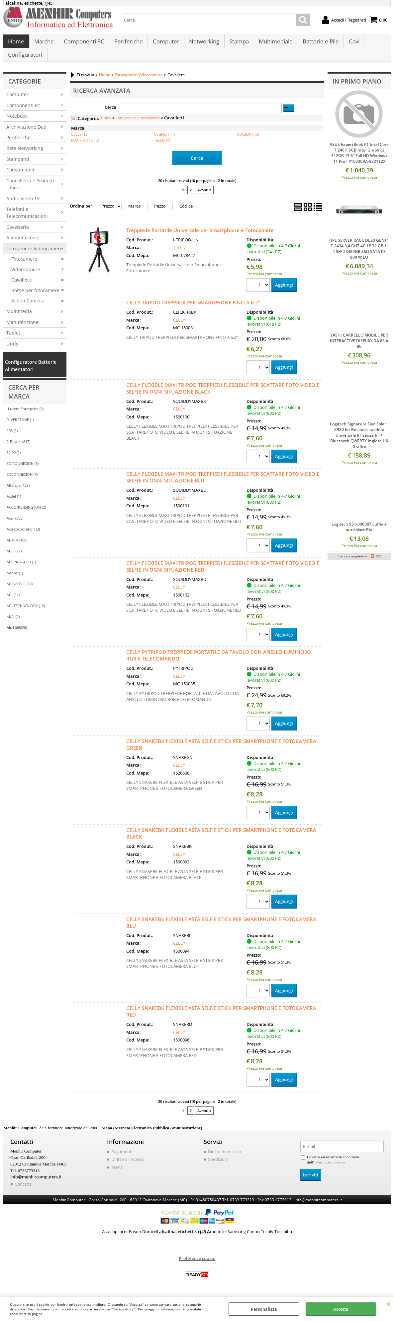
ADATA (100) (17, 546)
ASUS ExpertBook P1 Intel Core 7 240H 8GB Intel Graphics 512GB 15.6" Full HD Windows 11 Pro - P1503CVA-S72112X (359, 160)
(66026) (17, 634)
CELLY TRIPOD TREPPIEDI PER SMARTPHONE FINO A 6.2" (193, 309)
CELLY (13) (79, 140)
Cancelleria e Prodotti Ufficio (30, 190)
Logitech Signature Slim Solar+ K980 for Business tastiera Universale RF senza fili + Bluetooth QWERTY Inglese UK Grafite (359, 442)
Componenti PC (83, 43)
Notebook (17, 123)
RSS (378, 563)
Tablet (13, 340)
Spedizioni (218, 1166)
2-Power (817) (18, 448)
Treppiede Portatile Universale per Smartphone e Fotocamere (200, 236)
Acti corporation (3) (23, 536)
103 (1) (12, 437)
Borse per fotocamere (35, 297)
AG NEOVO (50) (20, 590)
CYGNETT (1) (164, 140)
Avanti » (204, 196)
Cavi (351, 43)
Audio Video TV (23, 205)
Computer (164, 43)
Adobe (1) (15, 579)
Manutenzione (22, 329)
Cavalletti (22, 286)
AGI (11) (13, 601)
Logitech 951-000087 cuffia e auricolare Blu (359, 533)
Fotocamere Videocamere (34, 255)
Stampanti (17, 165)
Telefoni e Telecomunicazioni (27, 219)
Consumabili (20, 176)
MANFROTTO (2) (85, 146)
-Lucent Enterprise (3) (25, 415)
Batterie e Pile (318, 43)
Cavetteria (17, 233)
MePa (117, 1174)
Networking (203, 43)
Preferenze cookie (197, 1265)
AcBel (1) (14, 503)
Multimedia (19, 318)
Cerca (110, 114)
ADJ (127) (14, 557)
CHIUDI (388, 1303)
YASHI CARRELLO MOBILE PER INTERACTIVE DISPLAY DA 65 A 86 (359, 347)
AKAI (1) (13, 623)
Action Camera (27, 307)
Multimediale (274, 43)
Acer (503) (15, 525)
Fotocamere (24, 266)
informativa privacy (329, 1169)
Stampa (237, 43)
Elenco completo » (352, 563)
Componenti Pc (23, 112)
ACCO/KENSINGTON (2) (26, 514)
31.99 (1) (14, 459)
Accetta (340, 1309)
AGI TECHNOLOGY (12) (26, 612)
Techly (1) (162, 146)
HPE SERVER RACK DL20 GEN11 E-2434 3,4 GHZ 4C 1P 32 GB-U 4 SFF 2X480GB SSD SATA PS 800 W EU (359, 255)
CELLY (179, 326)
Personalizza (264, 1309)
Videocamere (25, 276)
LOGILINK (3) (248, 140)
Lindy (12, 350)
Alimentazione (22, 244)
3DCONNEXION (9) (22, 481)
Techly (179, 254)
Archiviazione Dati (26, 133)
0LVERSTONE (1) (20, 426)
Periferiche (127, 43)
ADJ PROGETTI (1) (21, 568)
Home (16, 43)
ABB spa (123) (18, 492)
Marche (43, 43)
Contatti (23, 1191)
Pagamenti (122, 1159)
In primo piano (357, 88)
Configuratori (25, 60)
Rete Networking (24, 155)
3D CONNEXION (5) (23, 470)
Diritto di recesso (128, 1166)
